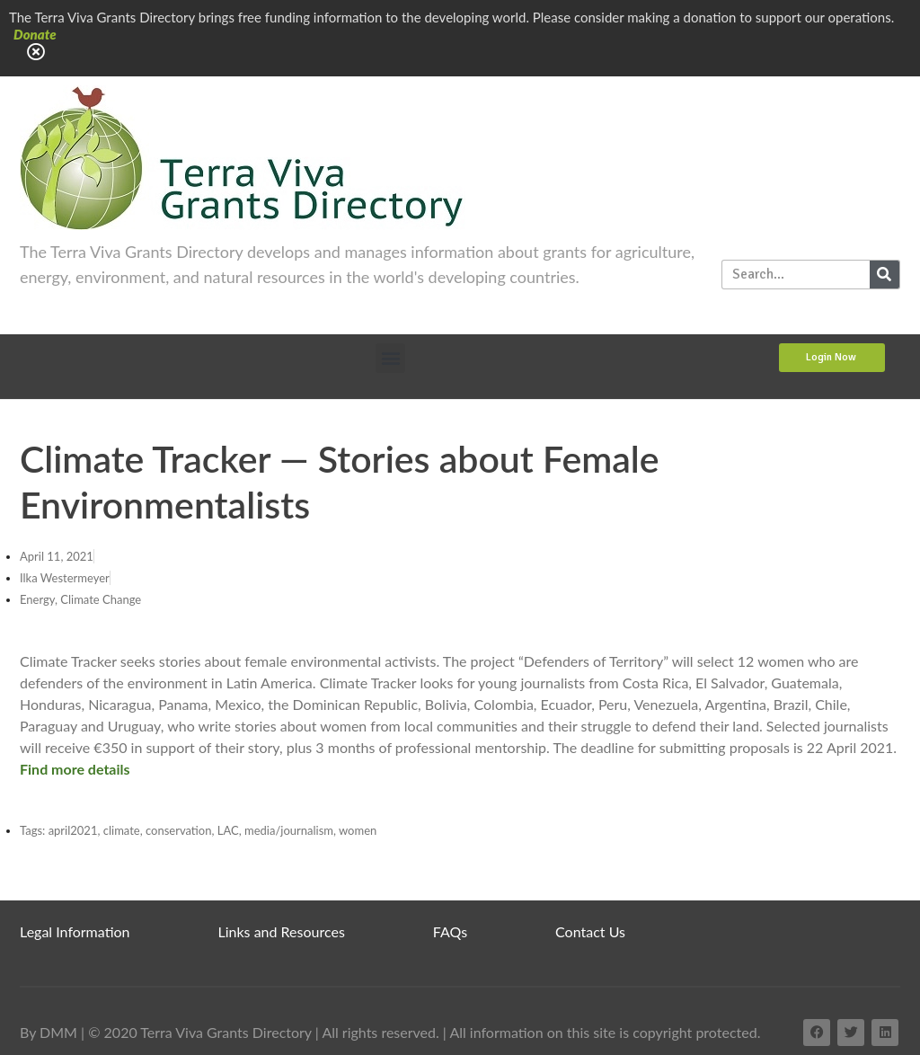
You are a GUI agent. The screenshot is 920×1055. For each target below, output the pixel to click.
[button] (390, 358)
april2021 (73, 830)
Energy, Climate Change (80, 599)
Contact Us (590, 931)
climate (121, 830)
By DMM (48, 1032)
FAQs (450, 931)
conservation (179, 830)
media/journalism (288, 830)
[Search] (884, 274)
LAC (228, 830)
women (357, 830)
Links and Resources (281, 931)
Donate (35, 34)
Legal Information (75, 931)
